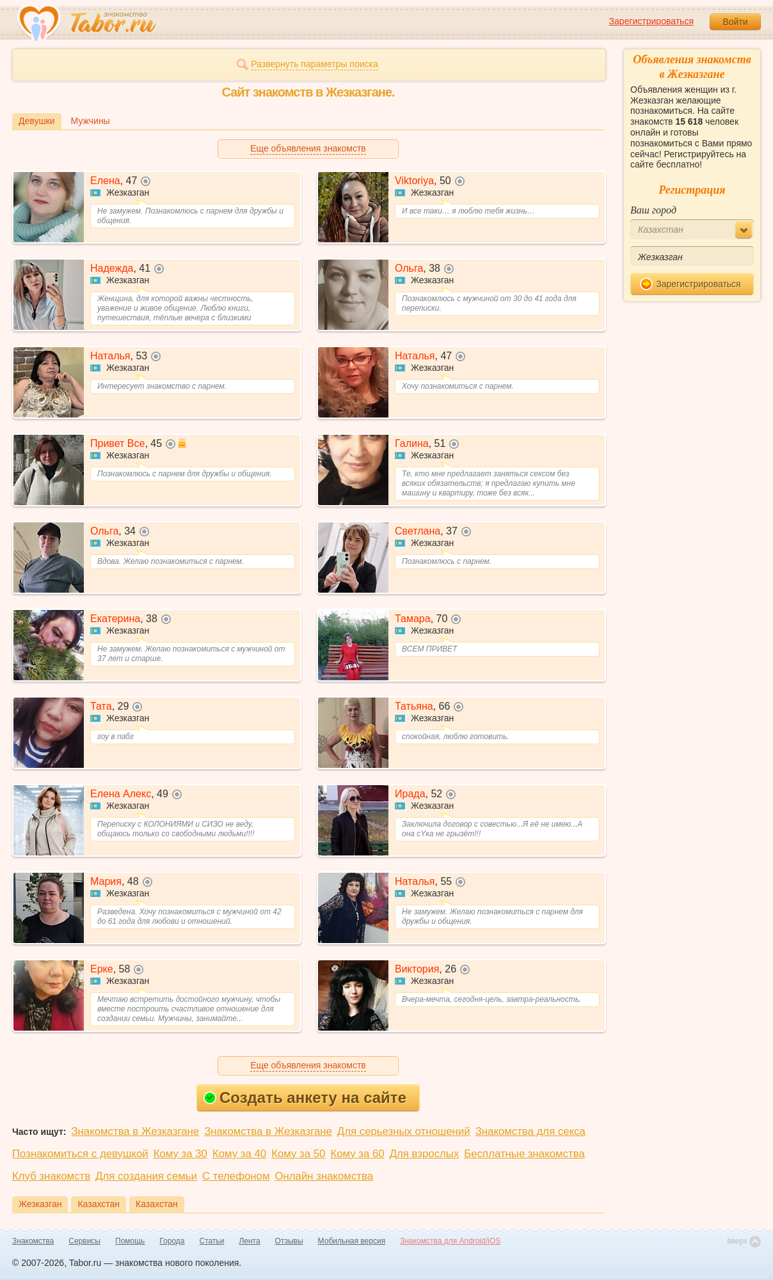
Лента (249, 1241)
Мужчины (90, 121)
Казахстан (98, 1204)
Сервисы (84, 1241)
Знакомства (33, 1241)
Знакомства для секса (530, 1131)
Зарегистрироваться (651, 21)
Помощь (130, 1241)
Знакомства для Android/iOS (450, 1241)
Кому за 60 (357, 1154)
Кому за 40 (239, 1154)
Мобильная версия (352, 1241)
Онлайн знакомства (324, 1176)
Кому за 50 (298, 1154)
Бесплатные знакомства (524, 1154)
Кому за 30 (180, 1154)
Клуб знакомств (51, 1176)
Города (171, 1241)
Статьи (212, 1241)
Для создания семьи (146, 1176)
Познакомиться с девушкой (80, 1154)
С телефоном (235, 1176)
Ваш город (653, 210)
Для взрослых (424, 1154)
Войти (734, 22)
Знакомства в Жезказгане (135, 1131)
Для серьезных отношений (403, 1131)
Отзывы (289, 1241)
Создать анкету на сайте (304, 1097)
